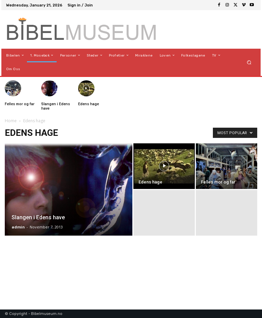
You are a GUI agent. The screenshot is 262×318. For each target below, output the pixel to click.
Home (11, 121)
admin (18, 226)
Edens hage (88, 104)
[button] (249, 62)
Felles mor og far (19, 104)
